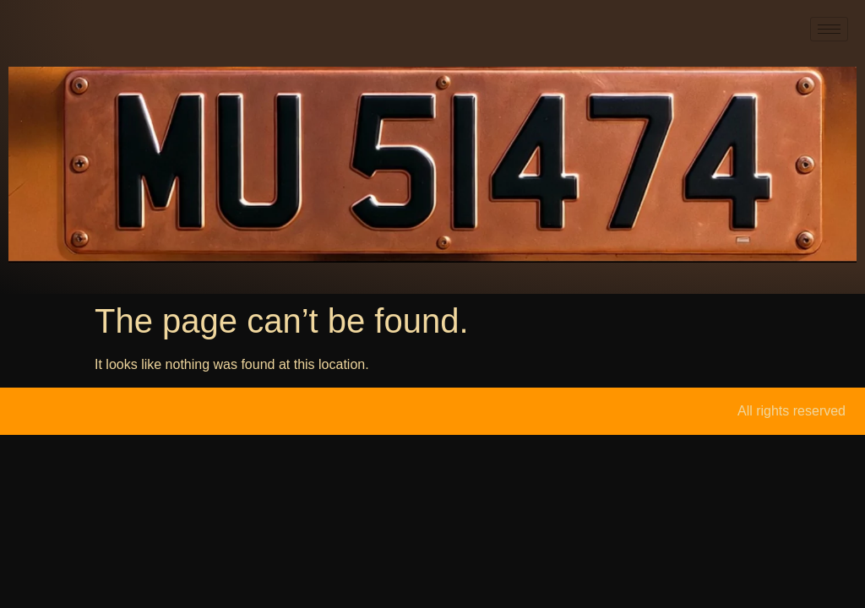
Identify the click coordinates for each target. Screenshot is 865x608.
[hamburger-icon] (829, 29)
